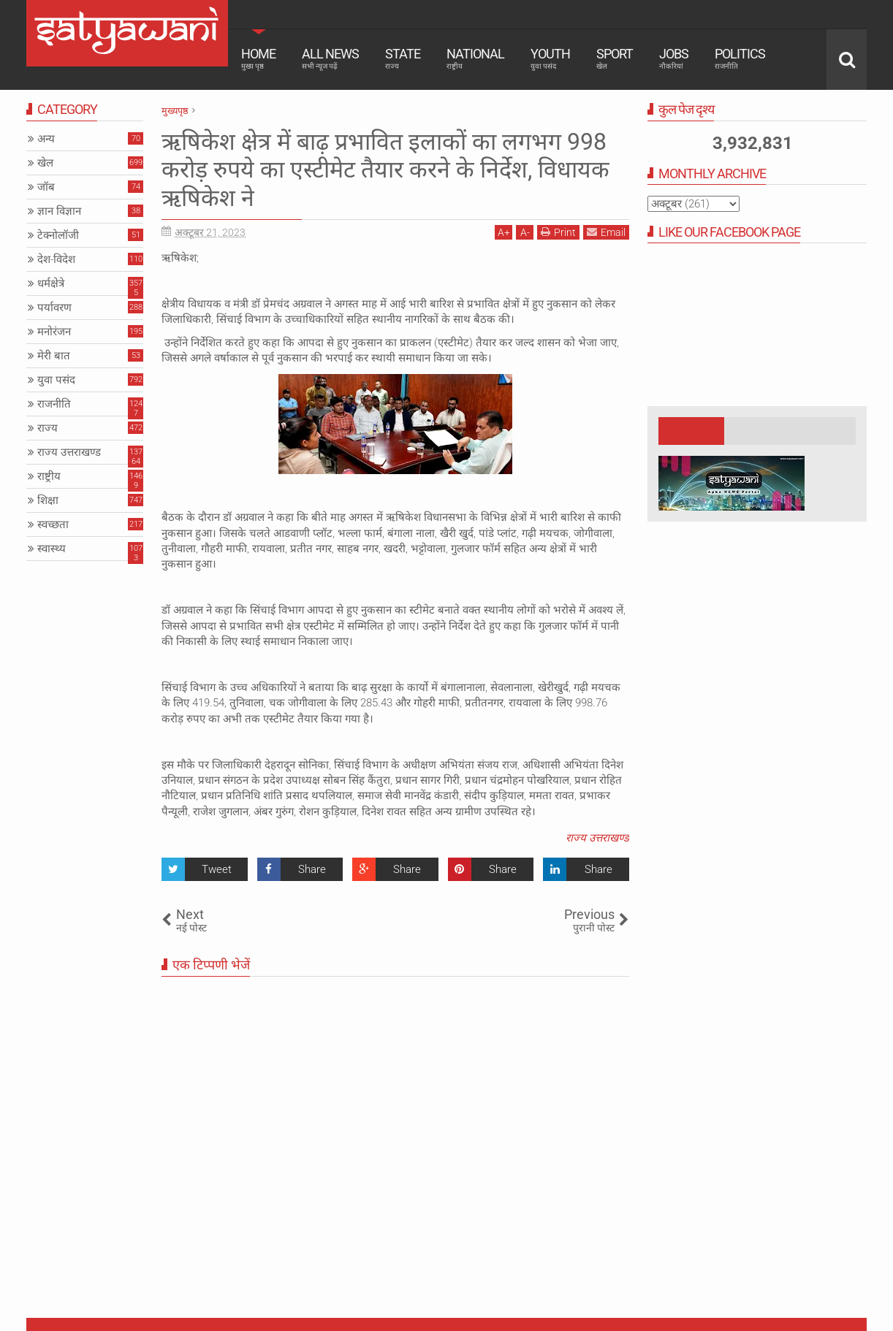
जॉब (46, 187)
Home (258, 58)
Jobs (673, 58)
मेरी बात (53, 355)
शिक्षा (47, 500)
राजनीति (54, 404)
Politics (740, 58)
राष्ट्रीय (49, 476)
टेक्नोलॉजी (58, 235)
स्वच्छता (53, 524)
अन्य (46, 138)
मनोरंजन (54, 331)
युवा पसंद (56, 379)
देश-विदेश (56, 259)
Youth (550, 58)
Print (558, 232)
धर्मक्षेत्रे (50, 283)
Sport (614, 58)
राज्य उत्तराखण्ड (597, 837)
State (402, 58)
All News (330, 58)
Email (606, 232)
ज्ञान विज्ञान (59, 211)
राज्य (47, 428)
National (475, 58)
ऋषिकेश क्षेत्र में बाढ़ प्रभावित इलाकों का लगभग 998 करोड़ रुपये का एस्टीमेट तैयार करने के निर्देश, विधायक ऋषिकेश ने (385, 170)
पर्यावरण (54, 307)
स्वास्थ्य (51, 548)
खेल (45, 162)
